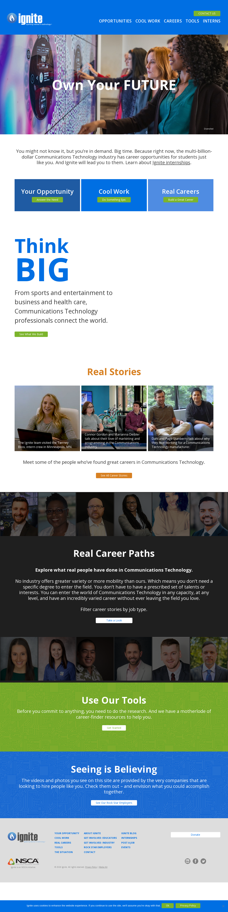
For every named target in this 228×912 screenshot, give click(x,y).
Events (125, 877)
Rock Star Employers (98, 877)
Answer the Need (47, 202)
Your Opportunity (67, 863)
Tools (192, 22)
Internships (129, 867)
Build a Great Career (180, 202)
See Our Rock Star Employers (114, 830)
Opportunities (115, 22)
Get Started (114, 750)
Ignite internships (171, 162)
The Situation (64, 881)
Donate (195, 866)
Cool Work (147, 22)
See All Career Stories (114, 486)
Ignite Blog (128, 863)
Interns (211, 22)
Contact (89, 881)
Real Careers (63, 872)
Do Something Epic (114, 202)
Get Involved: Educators (100, 867)
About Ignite (92, 863)
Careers (173, 22)
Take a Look (114, 638)
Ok (170, 906)
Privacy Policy (91, 896)
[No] (223, 906)
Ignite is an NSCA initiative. (23, 896)
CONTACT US (204, 8)
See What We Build (38, 340)
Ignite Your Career (29, 20)
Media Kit (103, 896)
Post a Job (128, 872)
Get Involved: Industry (99, 872)
